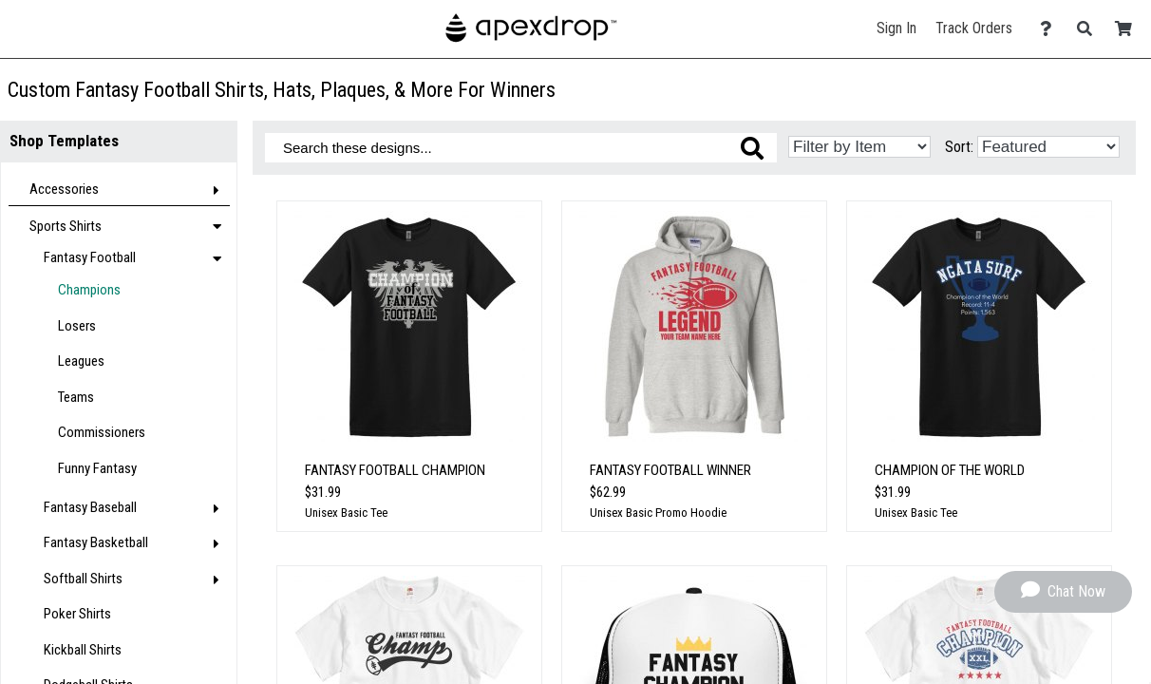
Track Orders (973, 28)
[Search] (1089, 29)
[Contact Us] (1050, 29)
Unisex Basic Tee (346, 512)
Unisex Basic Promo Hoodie (658, 512)
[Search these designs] (521, 147)
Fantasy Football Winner (670, 470)
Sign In (896, 28)
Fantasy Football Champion (395, 470)
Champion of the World (950, 470)
